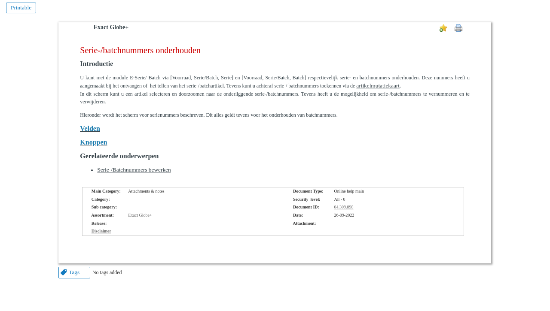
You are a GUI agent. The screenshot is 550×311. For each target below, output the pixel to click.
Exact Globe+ (111, 27)
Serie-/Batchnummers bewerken (134, 169)
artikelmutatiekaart (378, 85)
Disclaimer (101, 231)
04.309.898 (344, 207)
